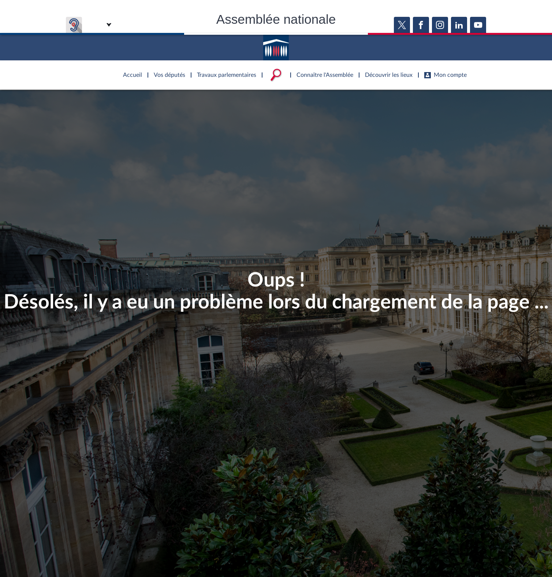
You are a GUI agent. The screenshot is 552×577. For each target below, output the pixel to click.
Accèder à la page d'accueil (276, 45)
